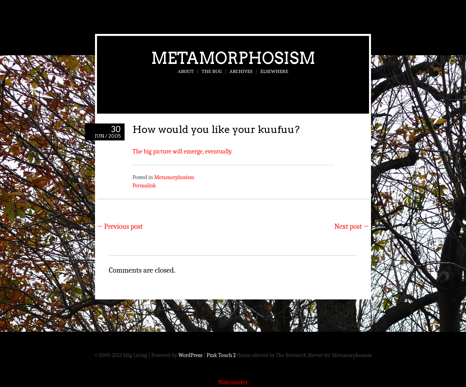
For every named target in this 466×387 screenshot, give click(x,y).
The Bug (211, 71)
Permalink (144, 185)
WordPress (191, 355)
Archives (240, 71)
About (186, 71)
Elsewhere (274, 71)
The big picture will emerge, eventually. (182, 151)
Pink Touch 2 (221, 355)
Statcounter (233, 382)
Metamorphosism (233, 58)
